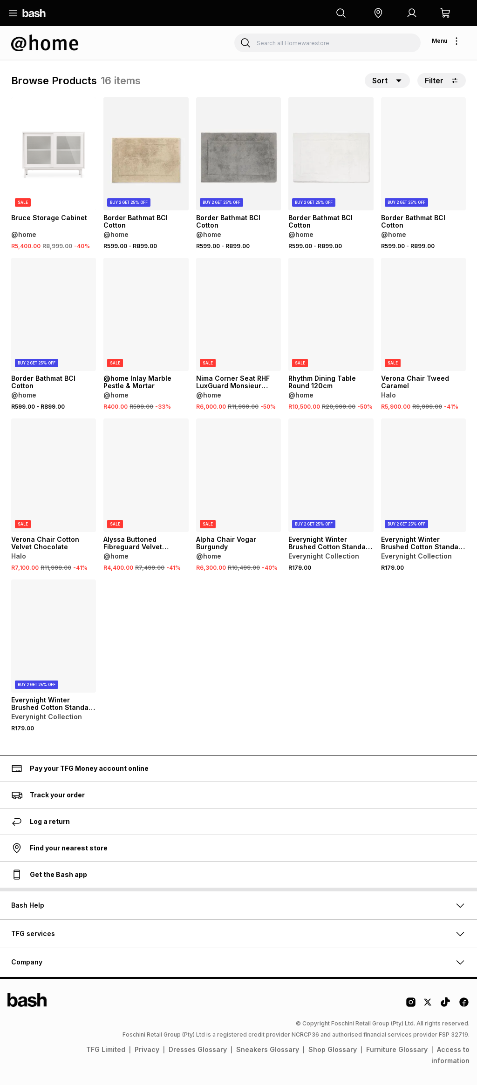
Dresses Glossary (198, 1049)
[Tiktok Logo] (445, 1005)
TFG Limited (105, 1049)
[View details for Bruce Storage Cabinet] (53, 153)
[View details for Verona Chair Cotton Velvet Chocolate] (53, 475)
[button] (378, 13)
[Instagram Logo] (410, 1005)
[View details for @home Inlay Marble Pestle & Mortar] (145, 314)
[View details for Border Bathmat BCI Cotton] (145, 153)
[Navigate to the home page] (34, 13)
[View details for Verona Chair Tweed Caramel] (423, 314)
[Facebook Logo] (464, 1005)
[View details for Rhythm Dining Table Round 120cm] (330, 314)
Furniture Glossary (397, 1049)
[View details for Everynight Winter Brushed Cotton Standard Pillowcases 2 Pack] (330, 475)
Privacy (147, 1049)
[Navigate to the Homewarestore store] (45, 42)
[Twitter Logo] (428, 1005)
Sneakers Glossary (267, 1049)
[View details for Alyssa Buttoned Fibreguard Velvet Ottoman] (145, 475)
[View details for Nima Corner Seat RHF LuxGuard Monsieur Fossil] (238, 314)
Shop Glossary (332, 1049)
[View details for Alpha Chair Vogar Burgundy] (238, 475)
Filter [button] (441, 80)
